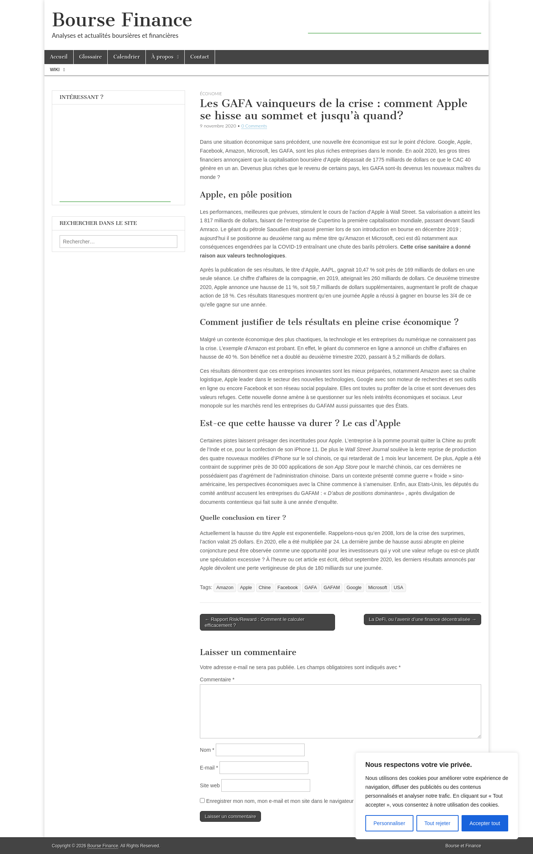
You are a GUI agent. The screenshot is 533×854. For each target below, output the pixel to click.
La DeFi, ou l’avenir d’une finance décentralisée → (422, 619)
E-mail (209, 768)
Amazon (224, 587)
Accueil (59, 57)
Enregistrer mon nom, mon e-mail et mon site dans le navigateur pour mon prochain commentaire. (318, 801)
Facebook (287, 587)
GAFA (311, 587)
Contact (199, 57)
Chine (265, 587)
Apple (246, 587)
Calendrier (126, 57)
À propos (162, 57)
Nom (207, 750)
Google (354, 587)
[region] (436, 795)
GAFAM (332, 587)
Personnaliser (389, 823)
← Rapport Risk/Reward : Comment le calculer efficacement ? (254, 622)
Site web (210, 785)
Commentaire (217, 679)
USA (398, 587)
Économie (211, 93)
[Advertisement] (394, 22)
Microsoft (377, 587)
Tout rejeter (437, 823)
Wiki (55, 69)
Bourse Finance (122, 20)
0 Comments (254, 126)
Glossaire (90, 57)
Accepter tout (485, 823)
